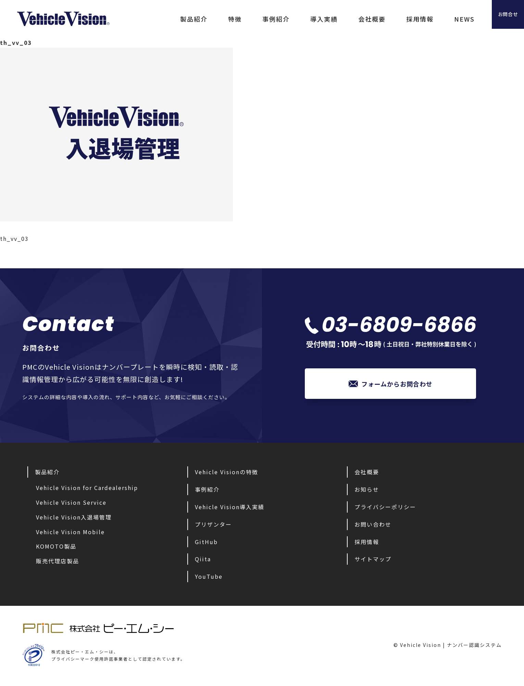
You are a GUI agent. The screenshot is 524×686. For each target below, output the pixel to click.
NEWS (435, 18)
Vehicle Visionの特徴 (226, 473)
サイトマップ (372, 560)
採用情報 (390, 18)
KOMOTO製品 (56, 548)
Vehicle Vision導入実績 (229, 508)
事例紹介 (246, 18)
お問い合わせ (372, 526)
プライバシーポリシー (385, 508)
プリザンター (213, 526)
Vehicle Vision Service (71, 504)
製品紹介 (164, 18)
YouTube (209, 578)
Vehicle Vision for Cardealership (87, 489)
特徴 (205, 18)
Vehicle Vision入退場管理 (74, 519)
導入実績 (294, 18)
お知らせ (366, 491)
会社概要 (342, 18)
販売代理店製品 (57, 563)
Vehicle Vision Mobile (70, 533)
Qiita (203, 560)
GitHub (206, 543)
